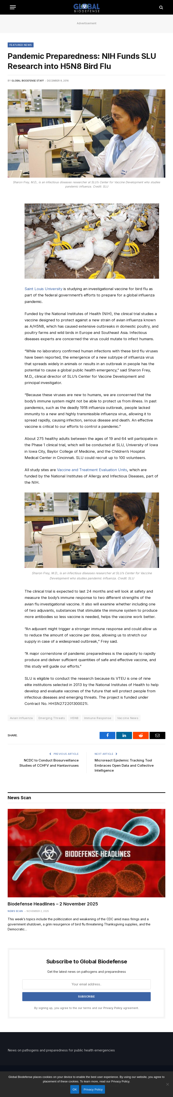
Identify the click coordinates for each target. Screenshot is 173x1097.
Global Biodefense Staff (27, 80)
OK (75, 1089)
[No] (167, 1084)
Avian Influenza (21, 718)
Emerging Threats (52, 718)
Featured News (20, 44)
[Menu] (13, 7)
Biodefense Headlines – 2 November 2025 (53, 904)
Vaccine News (128, 718)
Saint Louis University (43, 289)
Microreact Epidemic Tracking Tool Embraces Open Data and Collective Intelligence (124, 765)
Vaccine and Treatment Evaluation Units (92, 470)
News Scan (15, 911)
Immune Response (98, 718)
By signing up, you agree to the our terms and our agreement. (86, 1008)
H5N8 (75, 718)
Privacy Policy (112, 1008)
